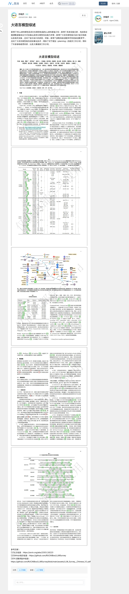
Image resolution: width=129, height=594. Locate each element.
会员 (51, 3)
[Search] (66, 3)
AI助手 (42, 3)
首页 (25, 3)
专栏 (33, 3)
